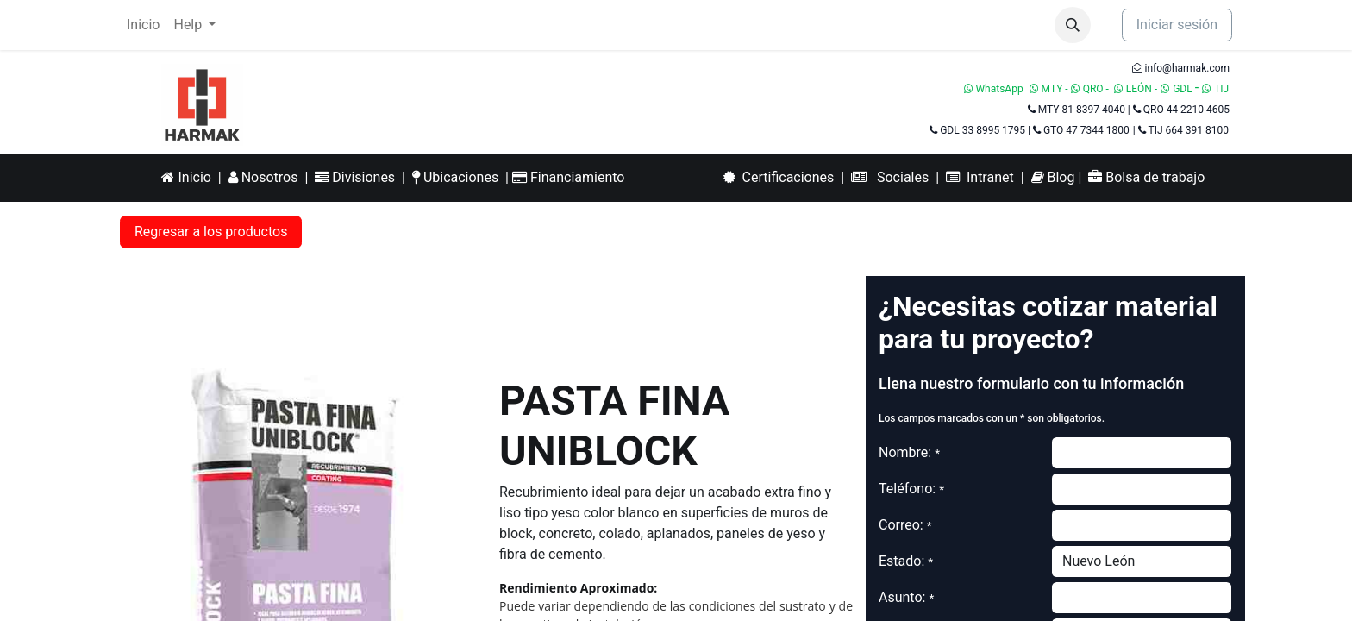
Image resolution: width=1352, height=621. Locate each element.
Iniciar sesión (1176, 24)
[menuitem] (143, 25)
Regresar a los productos (211, 231)
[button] (1073, 25)
